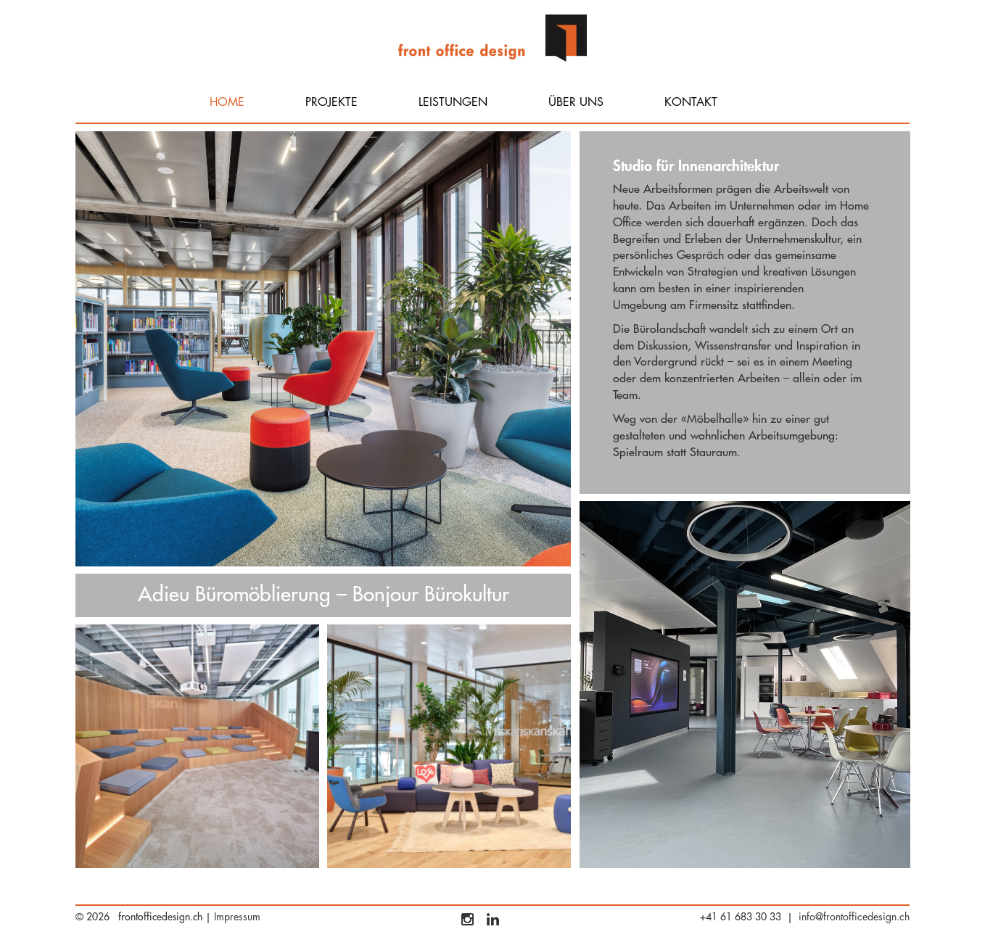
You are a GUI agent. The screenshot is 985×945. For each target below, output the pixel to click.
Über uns (575, 102)
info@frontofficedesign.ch (854, 916)
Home (227, 102)
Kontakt (690, 102)
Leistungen (453, 102)
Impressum (237, 916)
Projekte (331, 102)
